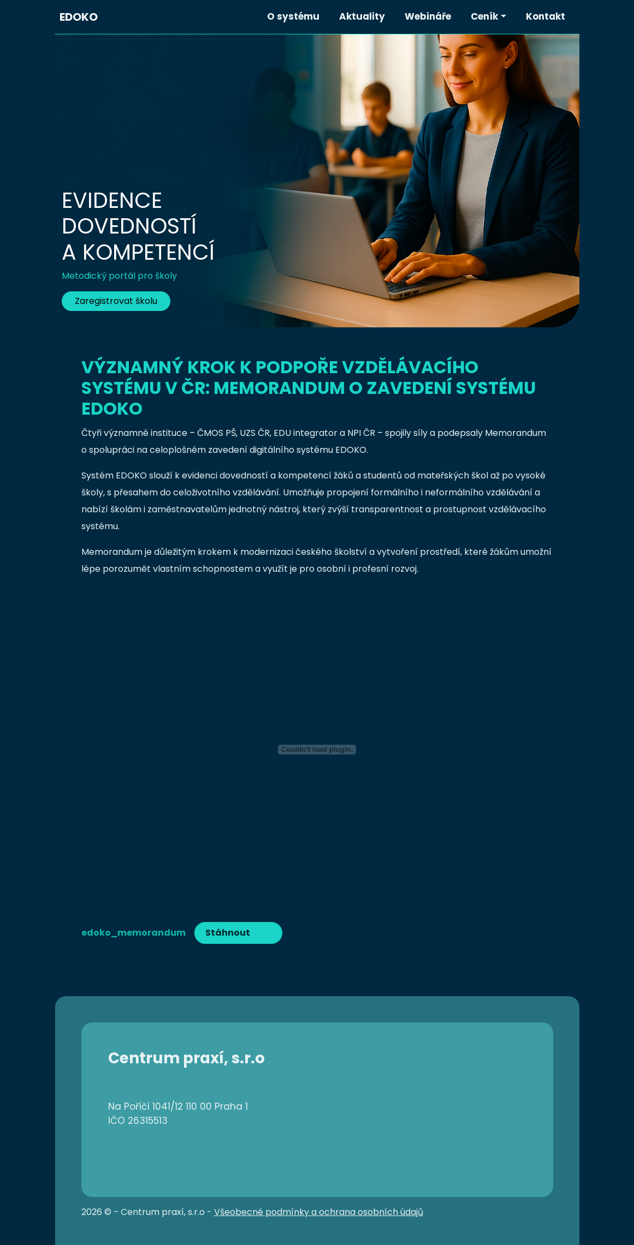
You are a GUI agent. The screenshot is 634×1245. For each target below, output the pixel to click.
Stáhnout (227, 932)
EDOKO (79, 17)
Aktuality (362, 16)
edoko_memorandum (133, 932)
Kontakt (545, 16)
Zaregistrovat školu (116, 301)
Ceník (484, 16)
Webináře (428, 16)
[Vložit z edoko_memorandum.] (317, 749)
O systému (293, 16)
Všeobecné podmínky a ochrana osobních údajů (318, 1212)
